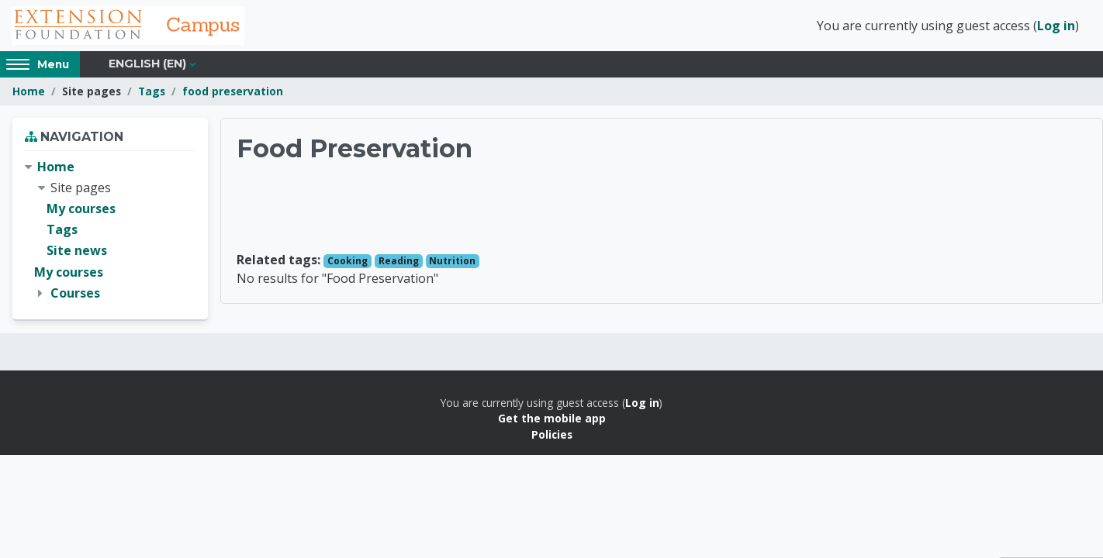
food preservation (232, 91)
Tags (151, 91)
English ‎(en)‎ (147, 64)
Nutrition (452, 260)
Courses (75, 292)
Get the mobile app (552, 418)
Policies (551, 434)
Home (28, 91)
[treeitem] (110, 230)
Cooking (347, 260)
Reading (399, 260)
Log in (1056, 25)
